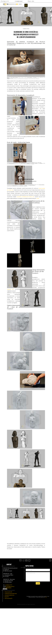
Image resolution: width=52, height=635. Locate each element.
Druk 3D (7, 596)
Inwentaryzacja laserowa (11, 593)
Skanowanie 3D (8, 592)
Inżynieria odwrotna (9, 595)
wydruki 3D (10, 289)
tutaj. (46, 597)
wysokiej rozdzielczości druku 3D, (25, 196)
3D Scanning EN (8, 598)
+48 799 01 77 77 (8, 585)
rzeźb (37, 198)
